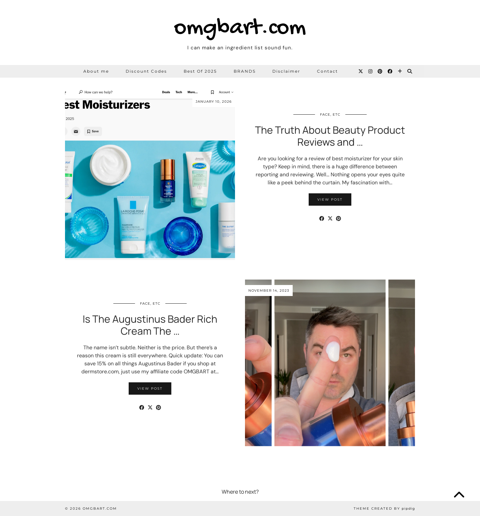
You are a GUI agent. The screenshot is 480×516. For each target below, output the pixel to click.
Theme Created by (384, 508)
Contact (327, 71)
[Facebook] (390, 71)
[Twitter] (361, 71)
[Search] (410, 71)
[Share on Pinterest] (338, 219)
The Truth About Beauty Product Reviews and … (330, 136)
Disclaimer (286, 71)
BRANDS (245, 71)
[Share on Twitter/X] (330, 219)
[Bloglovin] (400, 71)
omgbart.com (240, 28)
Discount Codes (146, 71)
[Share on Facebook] (322, 219)
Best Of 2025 (200, 71)
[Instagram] (370, 71)
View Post (330, 199)
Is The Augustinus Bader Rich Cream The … (150, 325)
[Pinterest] (380, 71)
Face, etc (330, 114)
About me (96, 71)
